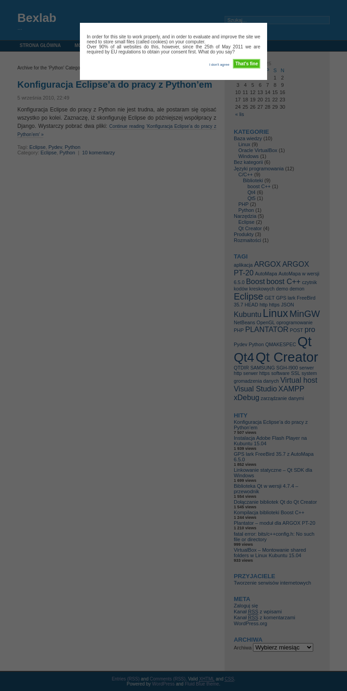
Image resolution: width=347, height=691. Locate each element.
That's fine (246, 63)
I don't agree (219, 65)
